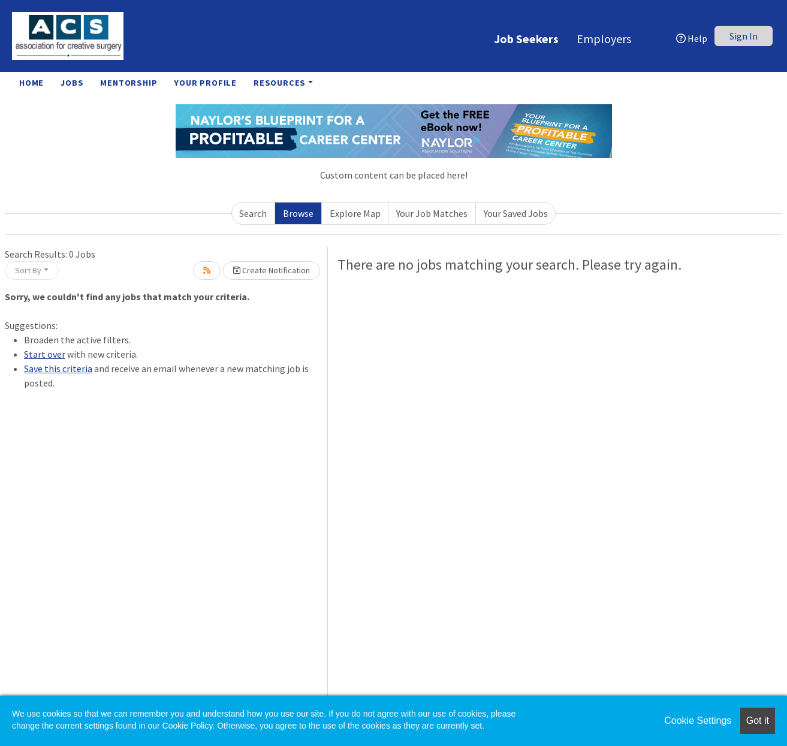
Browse (298, 213)
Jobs (72, 82)
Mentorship (128, 82)
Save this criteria (58, 368)
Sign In (743, 36)
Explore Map (355, 213)
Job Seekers (526, 38)
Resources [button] (280, 82)
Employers (604, 38)
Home (31, 82)
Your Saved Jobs (516, 213)
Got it (757, 720)
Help (691, 38)
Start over (44, 354)
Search (253, 213)
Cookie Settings (697, 720)
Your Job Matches (432, 213)
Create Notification (271, 270)
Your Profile (205, 82)
